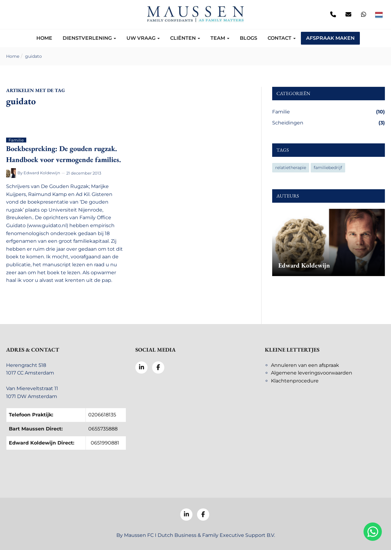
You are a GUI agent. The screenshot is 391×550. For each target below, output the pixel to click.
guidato (33, 56)
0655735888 (103, 429)
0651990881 (105, 443)
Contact (282, 38)
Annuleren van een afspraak (305, 365)
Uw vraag (143, 38)
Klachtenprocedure (295, 381)
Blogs (248, 38)
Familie (328, 112)
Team (219, 38)
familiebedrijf (328, 167)
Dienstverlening (89, 38)
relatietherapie (290, 167)
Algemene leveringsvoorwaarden (311, 373)
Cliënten (185, 38)
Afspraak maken (330, 38)
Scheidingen (328, 123)
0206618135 (102, 415)
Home (44, 38)
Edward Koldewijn (42, 172)
